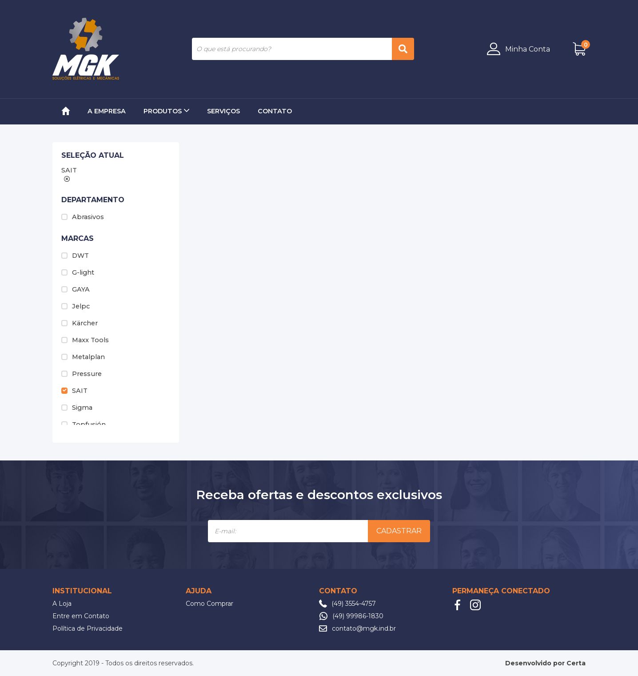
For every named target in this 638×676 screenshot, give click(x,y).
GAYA (75, 289)
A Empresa (107, 111)
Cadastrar (399, 531)
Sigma (76, 408)
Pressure (81, 374)
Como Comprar (209, 604)
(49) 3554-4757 (353, 604)
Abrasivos (82, 217)
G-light (77, 272)
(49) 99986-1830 (357, 616)
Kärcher (79, 323)
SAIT (74, 391)
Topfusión (83, 424)
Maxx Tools (85, 340)
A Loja (62, 604)
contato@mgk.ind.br (364, 628)
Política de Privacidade (87, 628)
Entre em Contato (80, 616)
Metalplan (83, 357)
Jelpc (75, 306)
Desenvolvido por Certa (545, 663)
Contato (275, 111)
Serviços (223, 111)
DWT (75, 256)
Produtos (166, 111)
